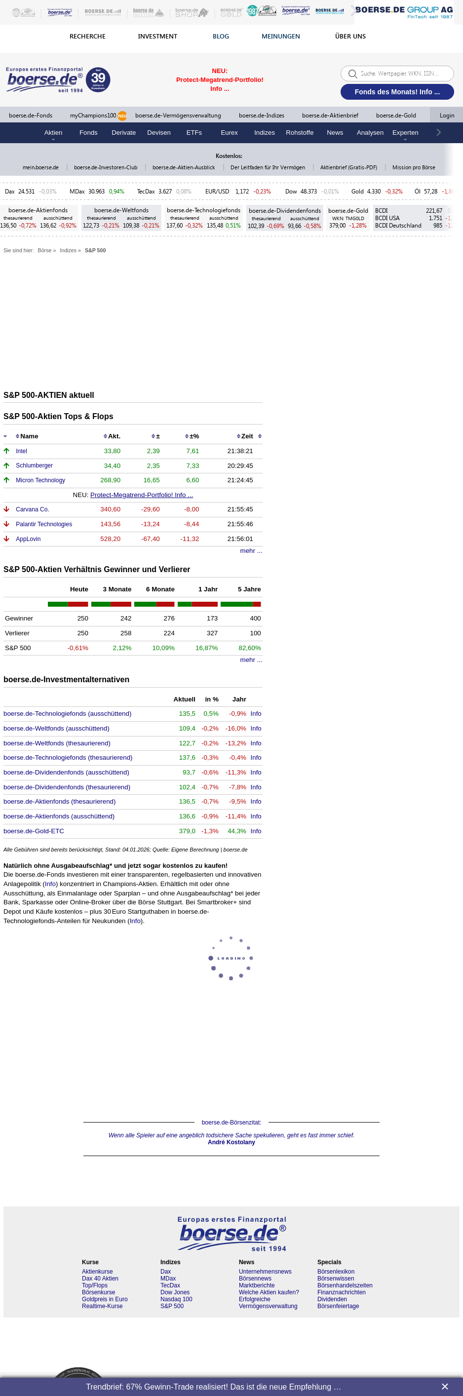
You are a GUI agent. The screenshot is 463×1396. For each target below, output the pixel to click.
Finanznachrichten (341, 1292)
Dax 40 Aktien (100, 1278)
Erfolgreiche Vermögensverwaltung (268, 1303)
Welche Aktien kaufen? (269, 1292)
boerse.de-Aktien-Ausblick (184, 167)
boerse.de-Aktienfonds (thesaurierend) (59, 801)
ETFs (194, 132)
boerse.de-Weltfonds (121, 210)
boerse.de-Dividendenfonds (285, 210)
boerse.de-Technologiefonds (203, 210)
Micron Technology (40, 480)
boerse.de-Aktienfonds (38, 210)
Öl (418, 191)
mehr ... (251, 550)
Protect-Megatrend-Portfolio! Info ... (141, 495)
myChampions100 (98, 116)
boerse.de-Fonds (30, 115)
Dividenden (332, 1299)
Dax (10, 191)
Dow (291, 191)
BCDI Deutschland (398, 225)
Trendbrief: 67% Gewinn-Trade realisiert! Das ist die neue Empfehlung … (213, 1386)
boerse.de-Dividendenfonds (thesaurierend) (66, 787)
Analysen (370, 132)
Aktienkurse (97, 1271)
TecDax (146, 191)
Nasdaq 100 (176, 1299)
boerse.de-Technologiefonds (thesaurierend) (68, 757)
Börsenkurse (98, 1292)
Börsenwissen (335, 1278)
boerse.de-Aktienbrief (330, 115)
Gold (357, 191)
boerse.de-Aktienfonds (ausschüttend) (59, 816)
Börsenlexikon (335, 1271)
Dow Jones (175, 1292)
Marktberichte (257, 1285)
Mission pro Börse (413, 167)
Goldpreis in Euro (105, 1299)
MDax (77, 191)
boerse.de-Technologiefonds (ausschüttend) (67, 713)
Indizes (264, 132)
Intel (21, 451)
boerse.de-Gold (396, 115)
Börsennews (255, 1278)
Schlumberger (34, 465)
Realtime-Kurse (102, 1306)
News (335, 132)
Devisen (159, 132)
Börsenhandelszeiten (345, 1285)
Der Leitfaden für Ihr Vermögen (269, 167)
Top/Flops (95, 1285)
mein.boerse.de (41, 167)
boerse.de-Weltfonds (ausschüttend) (56, 728)
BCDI (381, 210)
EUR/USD (218, 191)
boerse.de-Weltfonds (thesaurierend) (57, 743)
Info (256, 713)
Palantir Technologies (44, 524)
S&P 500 (95, 250)
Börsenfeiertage (338, 1306)
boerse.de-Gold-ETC (33, 831)
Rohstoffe (299, 132)
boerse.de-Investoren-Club (106, 167)
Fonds (88, 132)
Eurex (229, 132)
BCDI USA (387, 218)
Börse (45, 250)
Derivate (124, 132)
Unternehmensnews (265, 1271)
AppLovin (28, 539)
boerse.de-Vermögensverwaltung (178, 115)
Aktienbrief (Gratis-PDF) (349, 167)
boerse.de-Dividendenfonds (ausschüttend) (66, 772)
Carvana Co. (32, 509)
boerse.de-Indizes (261, 115)
